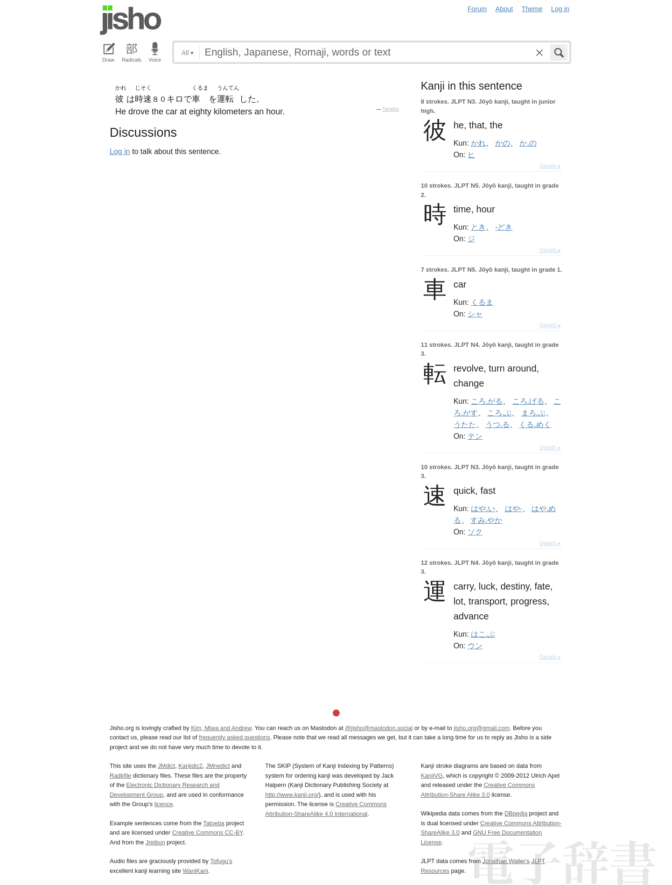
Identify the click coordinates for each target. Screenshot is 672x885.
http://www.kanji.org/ (292, 794)
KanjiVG (432, 775)
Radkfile (120, 775)
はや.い (483, 508)
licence (163, 804)
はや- (513, 508)
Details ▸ (550, 166)
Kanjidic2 (190, 765)
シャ (475, 314)
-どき (503, 227)
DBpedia (515, 813)
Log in (560, 9)
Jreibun (155, 842)
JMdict (166, 765)
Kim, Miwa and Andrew (221, 727)
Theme (532, 9)
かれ (478, 143)
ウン (475, 645)
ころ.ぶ (499, 412)
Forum (477, 9)
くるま (482, 302)
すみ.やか (486, 520)
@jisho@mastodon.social (379, 727)
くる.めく (535, 424)
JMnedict (218, 765)
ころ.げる (528, 401)
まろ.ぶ (533, 412)
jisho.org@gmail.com (482, 727)
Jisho (130, 20)
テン (475, 436)
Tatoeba (390, 109)
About (504, 9)
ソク (475, 532)
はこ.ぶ (483, 634)
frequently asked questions (234, 737)
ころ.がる (487, 401)
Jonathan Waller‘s (506, 860)
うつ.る (497, 424)
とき (478, 227)
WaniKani (195, 870)
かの (502, 143)
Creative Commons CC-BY (207, 832)
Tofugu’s (221, 860)
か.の (527, 143)
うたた (465, 424)
